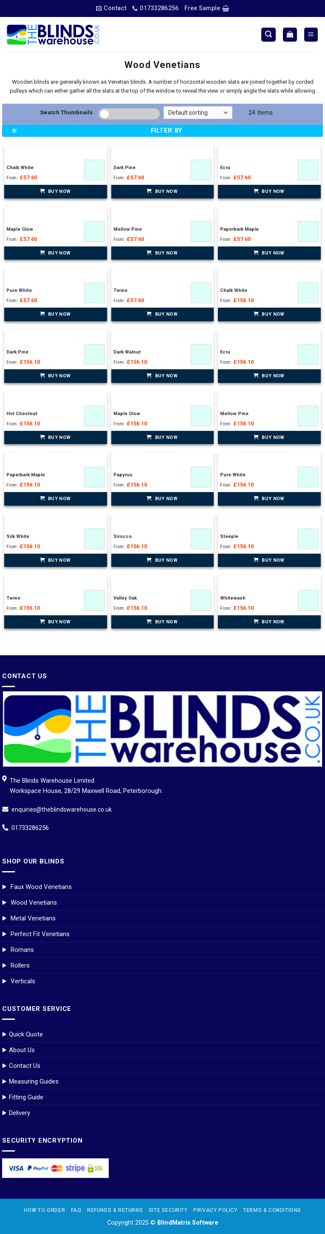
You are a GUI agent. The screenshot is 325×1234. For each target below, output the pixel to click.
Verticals (23, 981)
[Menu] (311, 35)
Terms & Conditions (272, 1210)
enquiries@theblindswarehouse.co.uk (61, 809)
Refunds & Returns (115, 1210)
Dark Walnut (127, 352)
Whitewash (233, 598)
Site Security (168, 1210)
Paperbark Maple (239, 229)
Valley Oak (125, 598)
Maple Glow (19, 229)
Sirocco (122, 536)
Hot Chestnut (21, 413)
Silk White (17, 536)
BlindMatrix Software (187, 1222)
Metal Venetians (33, 918)
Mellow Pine (127, 229)
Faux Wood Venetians (41, 887)
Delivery (19, 1113)
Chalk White (20, 167)
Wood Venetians (34, 902)
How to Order (44, 1210)
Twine (120, 290)
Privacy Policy (215, 1210)
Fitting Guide (26, 1097)
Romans (22, 950)
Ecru (225, 167)
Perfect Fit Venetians (40, 934)
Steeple (229, 536)
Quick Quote (26, 1034)
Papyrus (123, 475)
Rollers (20, 965)
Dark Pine (124, 167)
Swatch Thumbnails (66, 112)
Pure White (19, 290)
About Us (22, 1050)
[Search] (268, 35)
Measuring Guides (34, 1081)
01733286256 (30, 828)
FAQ (76, 1210)
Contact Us (24, 1066)
